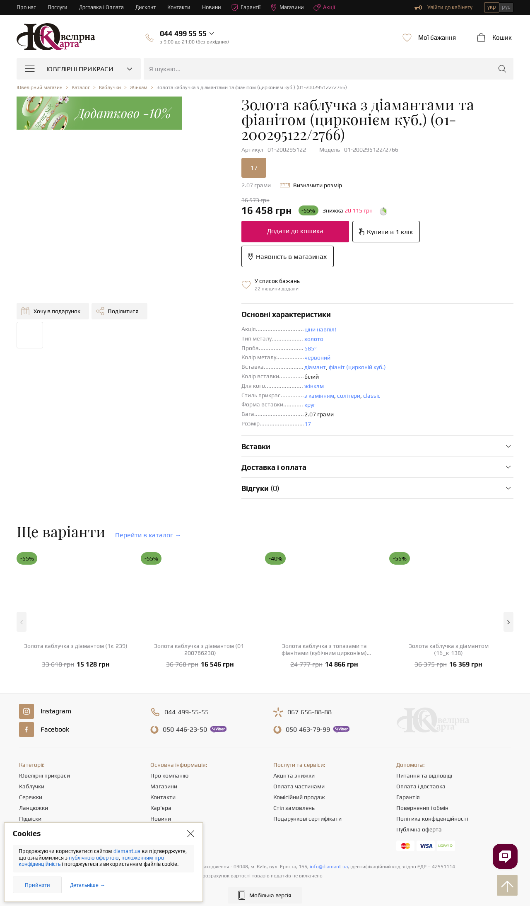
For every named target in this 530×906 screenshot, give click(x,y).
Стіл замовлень (294, 808)
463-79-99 (308, 729)
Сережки (30, 797)
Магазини (287, 7)
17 (307, 423)
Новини (211, 7)
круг (310, 404)
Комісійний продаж (299, 797)
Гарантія (408, 797)
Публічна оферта (419, 829)
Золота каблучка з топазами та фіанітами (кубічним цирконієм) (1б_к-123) (324, 650)
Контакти (178, 7)
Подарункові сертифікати (307, 818)
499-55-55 (186, 712)
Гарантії (245, 7)
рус (506, 7)
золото (313, 339)
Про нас (26, 7)
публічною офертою (94, 858)
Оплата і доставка (421, 786)
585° (310, 348)
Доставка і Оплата (101, 7)
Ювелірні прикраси (44, 775)
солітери (348, 395)
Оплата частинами (299, 786)
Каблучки (31, 786)
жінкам (314, 386)
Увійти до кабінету (443, 7)
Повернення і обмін (422, 808)
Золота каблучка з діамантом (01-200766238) (200, 649)
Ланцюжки (33, 808)
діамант (315, 367)
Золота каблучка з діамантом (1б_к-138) (449, 649)
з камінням (319, 395)
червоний (317, 357)
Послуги (57, 7)
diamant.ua (127, 851)
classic (372, 395)
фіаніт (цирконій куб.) (357, 367)
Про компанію (169, 775)
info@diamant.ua (329, 867)
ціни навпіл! (320, 329)
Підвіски (30, 818)
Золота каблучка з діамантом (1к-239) (76, 646)
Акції (324, 7)
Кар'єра (160, 808)
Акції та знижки (294, 775)
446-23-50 (185, 729)
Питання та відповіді (424, 775)
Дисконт (145, 7)
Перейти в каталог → (148, 535)
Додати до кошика (295, 231)
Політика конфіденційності (432, 818)
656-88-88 (309, 712)
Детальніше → (87, 885)
